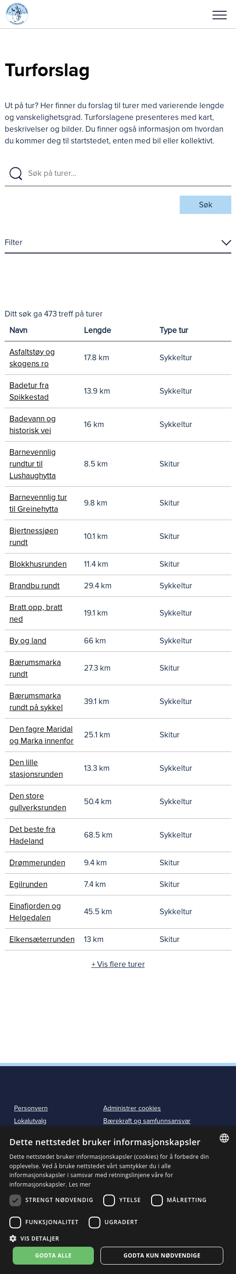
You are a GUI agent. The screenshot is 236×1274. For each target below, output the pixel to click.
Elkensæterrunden (42, 939)
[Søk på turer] (127, 173)
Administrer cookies (132, 1108)
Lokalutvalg (30, 1121)
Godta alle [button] (53, 1255)
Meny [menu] (220, 15)
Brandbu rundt (34, 586)
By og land (27, 641)
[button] (219, 14)
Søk (206, 205)
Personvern (31, 1108)
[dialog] (118, 1200)
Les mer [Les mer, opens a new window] (80, 1184)
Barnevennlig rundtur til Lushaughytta (32, 464)
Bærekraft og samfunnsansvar (146, 1121)
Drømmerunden (37, 863)
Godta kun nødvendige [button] (161, 1255)
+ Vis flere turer (118, 964)
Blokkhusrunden (38, 564)
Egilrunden (28, 884)
